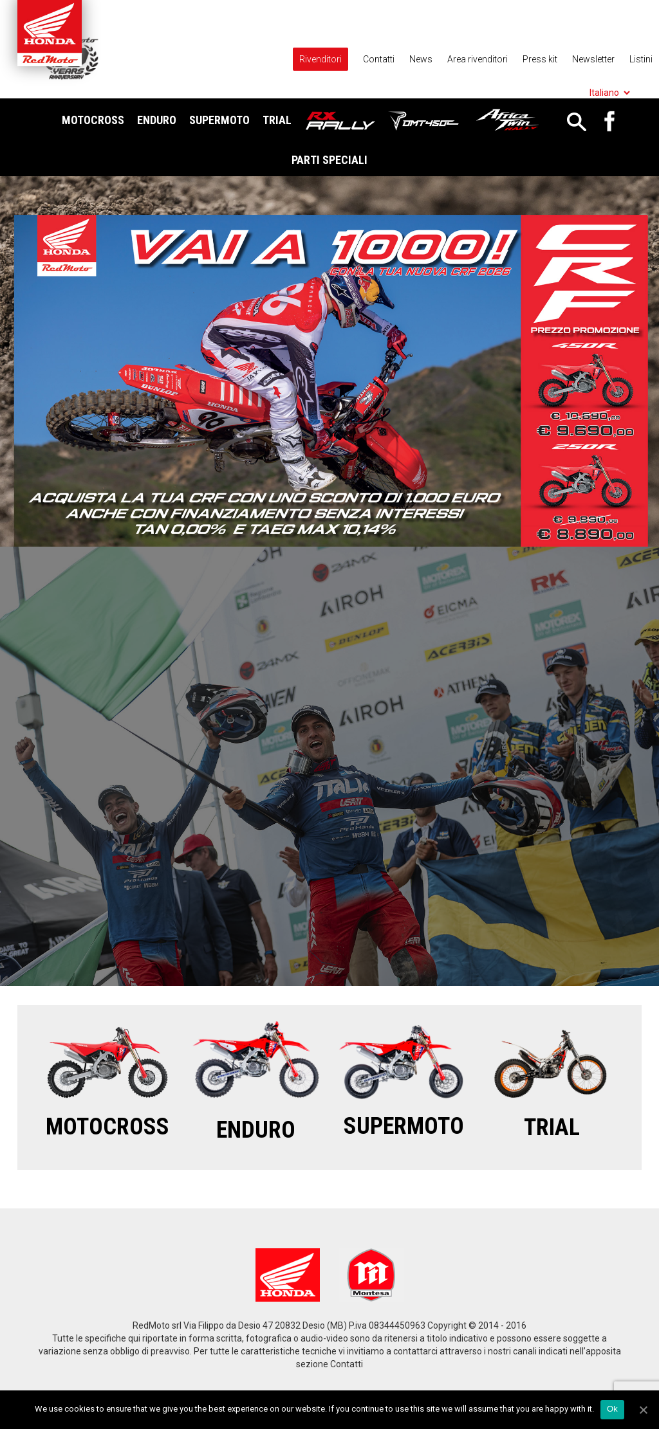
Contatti (378, 59)
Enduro (156, 120)
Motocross (93, 120)
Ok (612, 1409)
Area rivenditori (477, 59)
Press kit (540, 59)
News (420, 59)
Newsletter (593, 59)
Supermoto (219, 120)
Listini (641, 59)
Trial (277, 120)
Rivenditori (320, 59)
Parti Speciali (329, 160)
